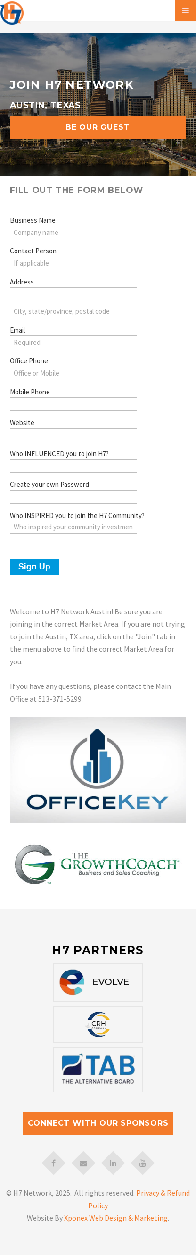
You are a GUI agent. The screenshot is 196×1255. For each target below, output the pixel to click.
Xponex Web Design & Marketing (116, 1217)
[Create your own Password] (73, 497)
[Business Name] (73, 232)
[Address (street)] (73, 294)
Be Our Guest (97, 127)
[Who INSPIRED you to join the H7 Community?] (73, 527)
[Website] (73, 435)
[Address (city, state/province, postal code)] (73, 311)
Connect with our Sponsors (98, 1123)
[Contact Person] (73, 263)
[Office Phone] (73, 373)
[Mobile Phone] (73, 404)
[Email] (73, 342)
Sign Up (34, 566)
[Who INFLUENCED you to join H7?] (73, 466)
